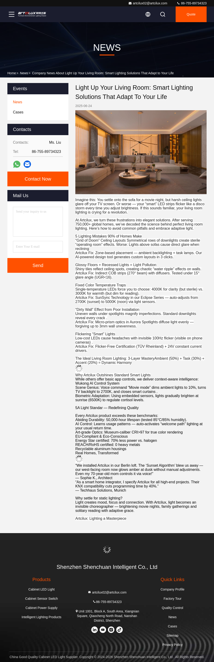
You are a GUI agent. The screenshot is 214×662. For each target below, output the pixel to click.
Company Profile (173, 589)
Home (11, 73)
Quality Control (172, 608)
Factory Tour (173, 598)
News (24, 73)
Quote (191, 14)
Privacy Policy (172, 645)
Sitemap (172, 635)
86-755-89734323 (192, 3)
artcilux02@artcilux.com (147, 3)
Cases (172, 626)
